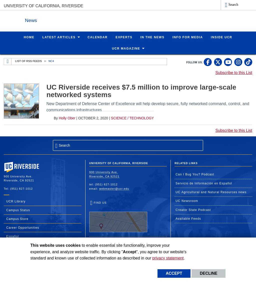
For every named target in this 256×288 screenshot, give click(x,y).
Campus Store (17, 218)
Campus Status (18, 210)
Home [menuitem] (29, 37)
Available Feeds (188, 218)
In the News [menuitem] (152, 37)
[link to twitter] (218, 62)
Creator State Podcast (193, 209)
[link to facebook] (208, 62)
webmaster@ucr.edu (114, 188)
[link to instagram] (238, 62)
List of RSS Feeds (28, 60)
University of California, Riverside (43, 6)
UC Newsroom (187, 200)
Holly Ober (67, 118)
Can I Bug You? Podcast (195, 174)
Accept (174, 273)
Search (233, 5)
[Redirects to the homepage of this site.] (8, 61)
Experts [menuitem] (124, 37)
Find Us (118, 216)
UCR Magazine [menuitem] (126, 48)
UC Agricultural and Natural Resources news (211, 192)
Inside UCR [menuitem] (221, 37)
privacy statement (168, 258)
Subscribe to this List (233, 72)
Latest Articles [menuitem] (59, 37)
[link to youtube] (228, 62)
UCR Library (16, 201)
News (58, 19)
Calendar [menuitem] (98, 37)
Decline (208, 273)
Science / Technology (132, 118)
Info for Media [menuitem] (187, 37)
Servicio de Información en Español (204, 183)
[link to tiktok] (248, 62)
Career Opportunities (22, 227)
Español (12, 236)
